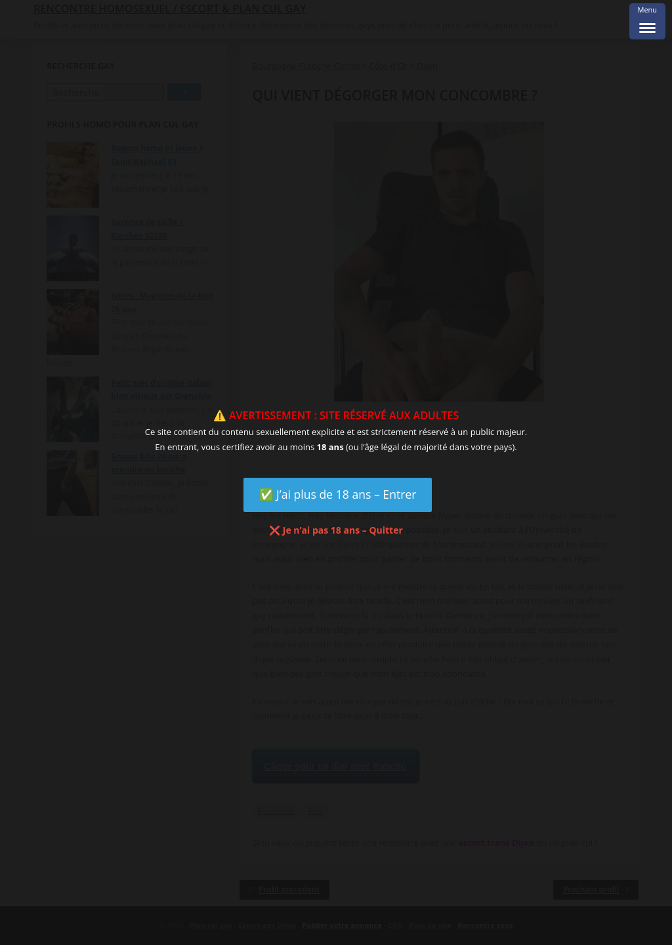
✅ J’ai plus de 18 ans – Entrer (338, 494)
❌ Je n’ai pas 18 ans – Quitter (336, 530)
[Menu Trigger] (647, 21)
